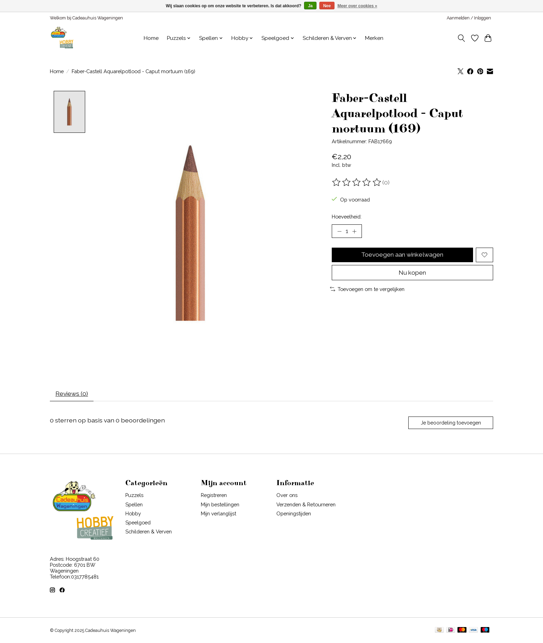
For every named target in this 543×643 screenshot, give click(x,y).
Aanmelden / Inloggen (469, 18)
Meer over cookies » (357, 5)
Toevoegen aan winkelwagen (402, 255)
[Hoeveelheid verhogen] (354, 231)
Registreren (214, 496)
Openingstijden (293, 514)
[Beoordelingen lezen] (357, 182)
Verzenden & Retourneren (306, 505)
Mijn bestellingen (220, 505)
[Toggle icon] (461, 38)
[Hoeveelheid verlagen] (339, 231)
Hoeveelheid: (347, 217)
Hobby (133, 514)
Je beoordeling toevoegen (450, 423)
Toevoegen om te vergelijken (367, 290)
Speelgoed (138, 523)
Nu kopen (412, 273)
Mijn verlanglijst (218, 514)
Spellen (134, 505)
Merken (374, 38)
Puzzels (134, 496)
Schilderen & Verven (148, 532)
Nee (327, 5)
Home (151, 38)
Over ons (286, 496)
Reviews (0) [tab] (72, 394)
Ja (310, 5)
